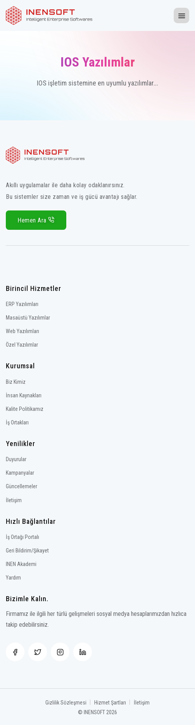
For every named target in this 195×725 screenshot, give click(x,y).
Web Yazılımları (22, 331)
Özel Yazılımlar (22, 345)
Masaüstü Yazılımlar (28, 318)
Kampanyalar (20, 473)
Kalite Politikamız (24, 409)
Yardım (13, 578)
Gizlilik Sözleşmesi (65, 702)
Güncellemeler (21, 486)
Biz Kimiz (16, 382)
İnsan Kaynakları (23, 395)
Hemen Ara (36, 220)
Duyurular (16, 459)
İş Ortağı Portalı (22, 537)
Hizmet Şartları (110, 702)
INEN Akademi (21, 564)
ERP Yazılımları (22, 304)
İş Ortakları (17, 422)
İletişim (14, 500)
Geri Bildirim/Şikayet (27, 550)
